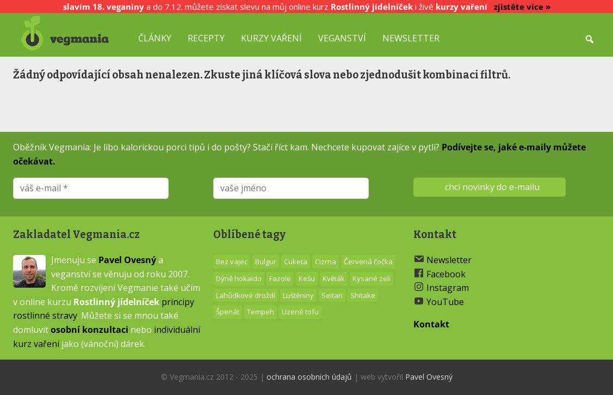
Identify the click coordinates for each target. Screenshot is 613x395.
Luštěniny (298, 295)
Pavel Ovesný (127, 260)
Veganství (342, 38)
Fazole (280, 278)
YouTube (445, 302)
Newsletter (410, 38)
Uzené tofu (300, 312)
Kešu (307, 278)
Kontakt (431, 324)
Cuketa (295, 261)
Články (154, 38)
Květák (334, 278)
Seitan (332, 295)
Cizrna (325, 261)
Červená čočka (368, 261)
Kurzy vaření (271, 38)
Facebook (446, 274)
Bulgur (265, 261)
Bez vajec (231, 261)
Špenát (227, 312)
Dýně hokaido (239, 278)
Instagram (447, 288)
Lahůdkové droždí (245, 295)
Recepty (206, 38)
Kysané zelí (371, 278)
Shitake (362, 295)
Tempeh (260, 312)
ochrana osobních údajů (309, 377)
